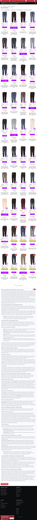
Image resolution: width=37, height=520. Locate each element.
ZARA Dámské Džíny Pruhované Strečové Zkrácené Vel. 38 (23, 249)
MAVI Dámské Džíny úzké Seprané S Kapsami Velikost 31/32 (14, 33)
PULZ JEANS (32, 216)
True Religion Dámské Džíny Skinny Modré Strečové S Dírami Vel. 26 (32, 33)
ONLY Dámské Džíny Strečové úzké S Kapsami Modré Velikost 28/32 (5, 141)
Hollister (13, 216)
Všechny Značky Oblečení (4, 503)
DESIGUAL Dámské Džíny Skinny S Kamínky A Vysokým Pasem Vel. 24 (5, 247)
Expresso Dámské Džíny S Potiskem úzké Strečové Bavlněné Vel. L (5, 193)
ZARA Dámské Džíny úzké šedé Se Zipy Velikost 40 (13, 249)
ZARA (14, 246)
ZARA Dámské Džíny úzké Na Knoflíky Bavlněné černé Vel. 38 (14, 193)
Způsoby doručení (18, 490)
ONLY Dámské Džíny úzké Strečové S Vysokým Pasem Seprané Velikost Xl (23, 113)
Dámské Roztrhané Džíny (4, 493)
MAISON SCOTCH (23, 217)
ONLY (5, 29)
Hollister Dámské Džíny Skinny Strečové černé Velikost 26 (14, 219)
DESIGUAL (5, 243)
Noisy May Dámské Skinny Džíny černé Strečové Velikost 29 (4, 113)
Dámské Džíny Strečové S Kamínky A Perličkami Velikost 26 (14, 166)
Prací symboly (2, 504)
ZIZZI (5, 83)
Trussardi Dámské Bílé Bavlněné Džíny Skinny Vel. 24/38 (32, 140)
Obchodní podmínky (3, 506)
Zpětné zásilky (18, 494)
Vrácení (17, 493)
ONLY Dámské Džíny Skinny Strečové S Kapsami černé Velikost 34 (32, 114)
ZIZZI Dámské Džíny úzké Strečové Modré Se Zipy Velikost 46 (5, 86)
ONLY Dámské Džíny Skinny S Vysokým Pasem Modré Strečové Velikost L (4, 33)
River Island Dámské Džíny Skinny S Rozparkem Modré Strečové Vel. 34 (23, 193)
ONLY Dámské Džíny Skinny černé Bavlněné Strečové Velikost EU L (23, 86)
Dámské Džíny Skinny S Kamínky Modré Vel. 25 (32, 248)
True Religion (32, 29)
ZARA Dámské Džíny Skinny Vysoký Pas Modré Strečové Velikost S (5, 167)
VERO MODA (4, 55)
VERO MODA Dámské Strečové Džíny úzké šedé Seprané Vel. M (4, 59)
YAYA (32, 274)
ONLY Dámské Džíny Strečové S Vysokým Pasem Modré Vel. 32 (32, 59)
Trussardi (32, 136)
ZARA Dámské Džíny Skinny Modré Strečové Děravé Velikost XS (14, 277)
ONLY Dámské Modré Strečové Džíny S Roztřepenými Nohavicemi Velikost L (13, 59)
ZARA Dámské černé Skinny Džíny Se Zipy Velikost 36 (4, 278)
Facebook (17, 510)
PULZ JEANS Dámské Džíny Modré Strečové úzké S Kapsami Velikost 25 (32, 220)
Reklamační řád (3, 507)
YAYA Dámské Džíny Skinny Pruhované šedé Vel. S (32, 277)
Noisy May (5, 109)
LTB (23, 56)
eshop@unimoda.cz (18, 503)
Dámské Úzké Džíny (3, 490)
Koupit (3, 23)
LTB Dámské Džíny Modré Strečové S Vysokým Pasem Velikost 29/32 (23, 60)
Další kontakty (18, 504)
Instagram (17, 513)
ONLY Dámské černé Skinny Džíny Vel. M (23, 32)
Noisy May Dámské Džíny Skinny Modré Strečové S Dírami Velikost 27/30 (14, 141)
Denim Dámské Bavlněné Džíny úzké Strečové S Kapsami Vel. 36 (23, 278)
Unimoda (13, 109)
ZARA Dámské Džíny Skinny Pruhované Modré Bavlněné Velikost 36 (32, 193)
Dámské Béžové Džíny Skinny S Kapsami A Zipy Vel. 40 (5, 219)
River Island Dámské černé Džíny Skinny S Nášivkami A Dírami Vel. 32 (32, 167)
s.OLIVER (14, 82)
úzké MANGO (19, 395)
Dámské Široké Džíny (3, 494)
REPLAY (4, 385)
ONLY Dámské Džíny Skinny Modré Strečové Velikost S (23, 140)
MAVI (14, 30)
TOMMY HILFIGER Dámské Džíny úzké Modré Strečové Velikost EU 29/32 (32, 87)
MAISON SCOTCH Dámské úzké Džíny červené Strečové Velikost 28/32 (23, 221)
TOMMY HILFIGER (32, 83)
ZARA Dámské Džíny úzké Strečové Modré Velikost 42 (23, 167)
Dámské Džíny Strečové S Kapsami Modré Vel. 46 (14, 112)
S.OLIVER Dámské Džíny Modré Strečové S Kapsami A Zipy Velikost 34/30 (14, 86)
